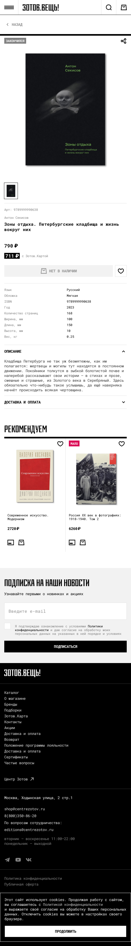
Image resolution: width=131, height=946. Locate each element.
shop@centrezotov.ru (24, 808)
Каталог (11, 692)
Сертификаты (16, 756)
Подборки (12, 710)
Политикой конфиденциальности (73, 904)
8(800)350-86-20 (20, 815)
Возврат (11, 739)
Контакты (12, 721)
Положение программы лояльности (36, 745)
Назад (17, 24)
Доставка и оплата (22, 733)
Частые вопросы (19, 762)
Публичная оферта (21, 884)
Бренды (10, 704)
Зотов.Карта (16, 715)
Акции (9, 727)
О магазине (15, 698)
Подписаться (65, 646)
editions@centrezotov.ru (28, 829)
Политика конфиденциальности (33, 878)
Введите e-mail (27, 611)
